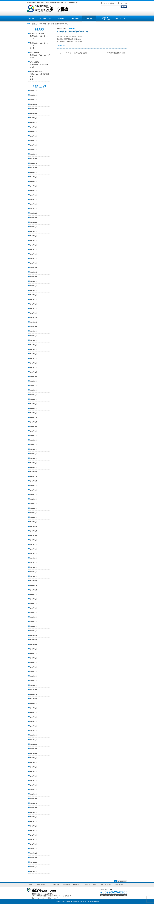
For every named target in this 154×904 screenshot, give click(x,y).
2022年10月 (33, 277)
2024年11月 (33, 163)
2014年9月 (33, 703)
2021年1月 (33, 367)
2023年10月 (33, 222)
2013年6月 (33, 771)
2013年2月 (33, 790)
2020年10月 (33, 376)
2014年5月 (33, 721)
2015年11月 (33, 640)
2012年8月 (33, 817)
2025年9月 (33, 118)
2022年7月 (33, 290)
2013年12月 (33, 744)
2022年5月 (33, 299)
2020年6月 (33, 390)
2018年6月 (33, 499)
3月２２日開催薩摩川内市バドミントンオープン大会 (40, 55)
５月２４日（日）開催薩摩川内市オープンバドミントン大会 (40, 36)
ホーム (30, 884)
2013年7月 (33, 767)
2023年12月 (33, 213)
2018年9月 (33, 485)
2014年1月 (33, 740)
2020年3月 (33, 404)
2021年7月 (33, 340)
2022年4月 (33, 304)
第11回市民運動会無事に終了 (116, 53)
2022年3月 (33, 308)
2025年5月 (33, 136)
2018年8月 (33, 490)
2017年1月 (33, 576)
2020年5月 (33, 395)
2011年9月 (33, 867)
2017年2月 (33, 572)
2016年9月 (33, 594)
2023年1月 (33, 263)
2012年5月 (33, 830)
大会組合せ (61, 45)
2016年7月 (33, 603)
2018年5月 (33, 504)
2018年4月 (33, 508)
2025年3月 (33, 145)
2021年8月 (33, 336)
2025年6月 (33, 131)
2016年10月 (33, 590)
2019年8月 (33, 435)
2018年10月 (33, 481)
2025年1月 (33, 154)
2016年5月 (33, 613)
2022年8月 (33, 286)
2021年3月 (33, 358)
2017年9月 (33, 540)
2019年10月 (33, 426)
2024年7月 (33, 181)
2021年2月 (33, 363)
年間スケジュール (106, 884)
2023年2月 (33, 258)
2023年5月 (33, 245)
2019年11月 (33, 422)
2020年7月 (33, 386)
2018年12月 (33, 472)
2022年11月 (33, 272)
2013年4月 (33, 780)
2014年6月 (33, 717)
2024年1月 (33, 209)
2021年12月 (33, 317)
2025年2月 (33, 150)
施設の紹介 (66, 884)
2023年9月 (33, 227)
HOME (29, 24)
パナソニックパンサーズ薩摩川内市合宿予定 (73, 53)
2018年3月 (33, 513)
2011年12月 (33, 853)
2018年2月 (33, 517)
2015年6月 (33, 662)
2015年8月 (33, 653)
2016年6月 (33, 608)
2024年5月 (33, 190)
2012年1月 (33, 849)
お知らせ (76, 884)
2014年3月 (33, 731)
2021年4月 (33, 354)
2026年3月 (33, 95)
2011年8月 (33, 871)
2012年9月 (33, 812)
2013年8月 (33, 762)
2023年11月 (33, 218)
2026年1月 (33, 100)
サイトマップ (123, 3)
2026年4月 (33, 91)
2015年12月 (33, 635)
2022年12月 (33, 268)
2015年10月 (33, 644)
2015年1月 (33, 685)
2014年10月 (33, 699)
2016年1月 (33, 631)
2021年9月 (33, 331)
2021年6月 (33, 345)
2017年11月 (33, 531)
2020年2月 (33, 408)
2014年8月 (33, 708)
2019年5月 (33, 449)
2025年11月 (33, 109)
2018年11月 (33, 476)
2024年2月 (33, 204)
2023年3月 (33, 254)
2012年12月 (33, 799)
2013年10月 (33, 753)
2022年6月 (33, 295)
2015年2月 (33, 681)
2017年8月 (33, 544)
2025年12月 (33, 104)
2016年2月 (33, 626)
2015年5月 (33, 667)
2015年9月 (33, 649)
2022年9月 (33, 281)
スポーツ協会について (43, 884)
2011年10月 (33, 862)
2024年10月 (33, 168)
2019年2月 (33, 463)
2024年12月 (33, 159)
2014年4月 (33, 726)
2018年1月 (33, 522)
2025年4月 (33, 140)
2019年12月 (33, 417)
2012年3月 (33, 839)
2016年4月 (33, 617)
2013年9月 (33, 758)
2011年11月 (33, 858)
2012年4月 (33, 835)
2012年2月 (33, 844)
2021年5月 (33, 349)
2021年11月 (33, 322)
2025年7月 (33, 127)
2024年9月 (33, 172)
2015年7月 (33, 658)
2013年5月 (33, 776)
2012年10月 (33, 808)
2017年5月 (33, 558)
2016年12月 (33, 581)
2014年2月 (33, 735)
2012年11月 (33, 803)
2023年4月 (33, 249)
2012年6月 (33, 826)
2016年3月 (33, 622)
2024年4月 (33, 195)
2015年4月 (33, 672)
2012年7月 (33, 821)
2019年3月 (33, 458)
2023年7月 (33, 236)
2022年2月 (33, 313)
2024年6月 (33, 186)
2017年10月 (33, 535)
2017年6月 (33, 553)
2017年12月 (33, 526)
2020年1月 (33, 413)
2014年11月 (33, 694)
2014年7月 (33, 712)
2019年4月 (33, 454)
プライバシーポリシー (109, 3)
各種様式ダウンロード (90, 884)
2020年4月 (33, 399)
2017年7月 (33, 549)
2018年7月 (33, 494)
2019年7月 (33, 440)
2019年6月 (33, 445)
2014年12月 (33, 690)
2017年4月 (33, 563)
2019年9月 (33, 431)
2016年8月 (33, 599)
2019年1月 (33, 467)
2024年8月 (33, 177)
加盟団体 (56, 884)
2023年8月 (33, 231)
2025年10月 (33, 113)
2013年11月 (33, 749)
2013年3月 (33, 785)
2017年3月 (33, 567)
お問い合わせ (119, 884)
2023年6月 (33, 240)
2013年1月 (33, 794)
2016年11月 (33, 585)
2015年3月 (33, 676)
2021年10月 (33, 327)
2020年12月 (33, 372)
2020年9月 (33, 381)
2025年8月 (33, 122)
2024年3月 (33, 199)
